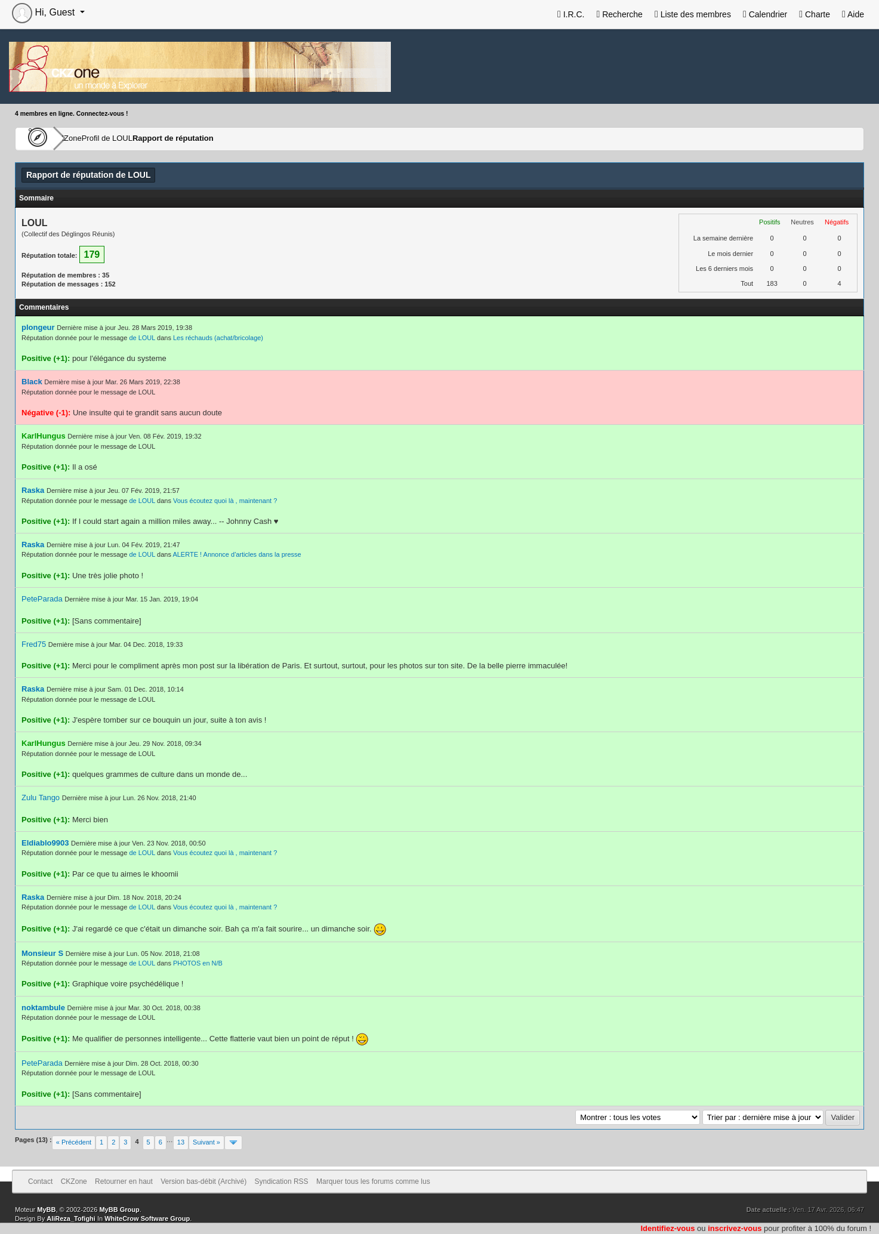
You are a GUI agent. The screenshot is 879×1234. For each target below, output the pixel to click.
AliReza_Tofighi (71, 1218)
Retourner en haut (124, 1181)
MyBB (46, 1209)
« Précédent (73, 1142)
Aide (853, 14)
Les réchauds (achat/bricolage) (218, 337)
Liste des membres (693, 14)
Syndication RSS (282, 1181)
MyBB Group (119, 1209)
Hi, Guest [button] (45, 12)
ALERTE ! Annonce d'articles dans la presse (236, 554)
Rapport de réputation (226, 138)
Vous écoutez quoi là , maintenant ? (225, 500)
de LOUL (142, 337)
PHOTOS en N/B (198, 963)
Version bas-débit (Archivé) (203, 1181)
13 (180, 1142)
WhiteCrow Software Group (147, 1218)
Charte (814, 14)
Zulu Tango (40, 797)
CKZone (84, 138)
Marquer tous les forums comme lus (373, 1181)
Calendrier (765, 14)
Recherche (619, 14)
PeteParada (42, 598)
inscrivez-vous (734, 1228)
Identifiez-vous (667, 1228)
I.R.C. (571, 14)
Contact (40, 1181)
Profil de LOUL (144, 138)
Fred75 (33, 644)
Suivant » (206, 1142)
